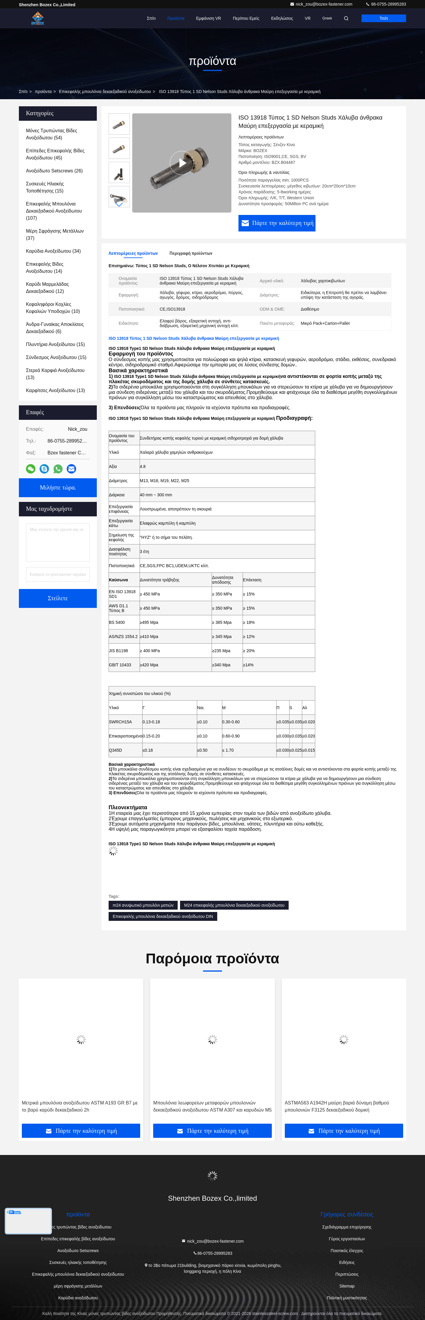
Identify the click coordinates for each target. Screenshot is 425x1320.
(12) (47, 288)
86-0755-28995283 (385, 4)
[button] (119, 205)
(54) (51, 134)
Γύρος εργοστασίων (347, 1238)
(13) (55, 374)
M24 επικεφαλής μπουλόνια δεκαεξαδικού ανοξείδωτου (234, 905)
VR (307, 18)
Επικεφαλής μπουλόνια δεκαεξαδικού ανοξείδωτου (105, 91)
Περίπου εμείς (246, 18)
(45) (55, 154)
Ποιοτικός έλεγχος (347, 1250)
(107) (54, 211)
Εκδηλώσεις (282, 18)
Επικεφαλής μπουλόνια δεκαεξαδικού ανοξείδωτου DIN (163, 916)
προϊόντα (43, 91)
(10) (53, 308)
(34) (53, 251)
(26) (54, 170)
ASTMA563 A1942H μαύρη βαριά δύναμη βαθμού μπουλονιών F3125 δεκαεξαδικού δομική (337, 1106)
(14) (44, 268)
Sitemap (346, 1286)
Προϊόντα (175, 18)
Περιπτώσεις (347, 1274)
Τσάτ (384, 18)
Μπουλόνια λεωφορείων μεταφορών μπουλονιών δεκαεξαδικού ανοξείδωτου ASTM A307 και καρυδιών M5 (212, 1106)
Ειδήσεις (347, 1262)
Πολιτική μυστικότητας (347, 1297)
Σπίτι (151, 18)
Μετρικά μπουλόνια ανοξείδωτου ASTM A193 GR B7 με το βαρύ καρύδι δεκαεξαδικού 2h (80, 1106)
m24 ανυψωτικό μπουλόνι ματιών (143, 905)
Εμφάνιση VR (208, 18)
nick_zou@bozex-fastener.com (322, 4)
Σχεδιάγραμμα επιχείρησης (347, 1227)
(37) (55, 235)
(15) (45, 187)
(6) (55, 328)
